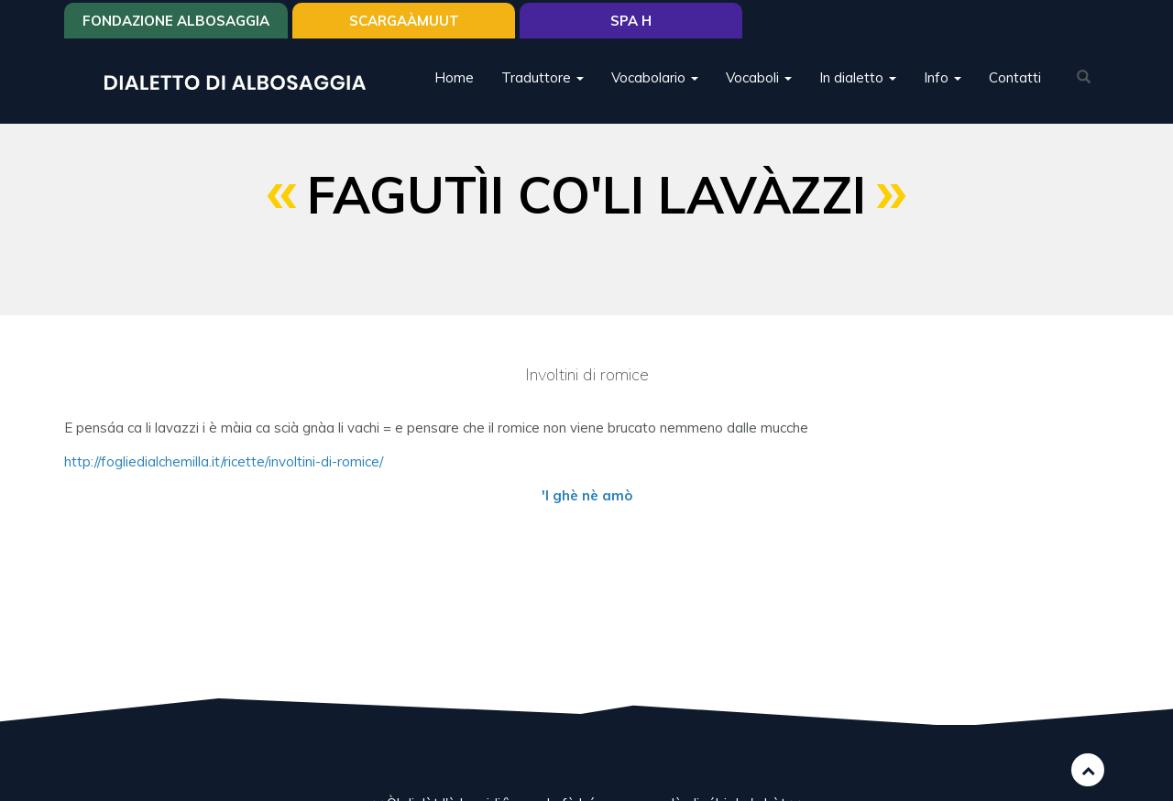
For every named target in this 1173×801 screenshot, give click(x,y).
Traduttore (542, 77)
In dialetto (857, 77)
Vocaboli (759, 77)
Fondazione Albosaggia (175, 20)
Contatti (1015, 77)
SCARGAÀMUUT (404, 20)
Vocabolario (654, 77)
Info (942, 77)
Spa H (631, 20)
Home (454, 77)
